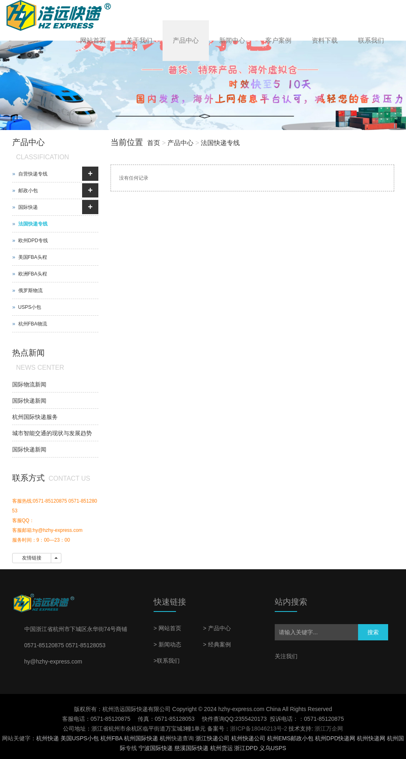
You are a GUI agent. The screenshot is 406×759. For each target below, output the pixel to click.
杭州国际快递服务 (35, 417)
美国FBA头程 (32, 257)
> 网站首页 (167, 628)
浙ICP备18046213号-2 (258, 728)
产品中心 (186, 40)
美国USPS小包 (80, 738)
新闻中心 (232, 40)
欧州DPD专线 (33, 240)
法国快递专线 (220, 142)
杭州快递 (47, 738)
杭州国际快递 (141, 738)
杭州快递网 (371, 738)
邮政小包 (28, 190)
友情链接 (32, 558)
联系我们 (371, 40)
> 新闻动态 (167, 644)
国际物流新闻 (29, 384)
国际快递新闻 (29, 400)
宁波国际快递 (156, 748)
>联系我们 (167, 660)
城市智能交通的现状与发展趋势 (52, 433)
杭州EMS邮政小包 (290, 738)
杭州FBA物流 (32, 324)
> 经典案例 (216, 644)
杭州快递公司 (248, 738)
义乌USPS (272, 748)
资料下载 (325, 40)
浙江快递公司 (212, 738)
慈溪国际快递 (191, 748)
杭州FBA (111, 738)
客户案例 (278, 40)
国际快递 (28, 207)
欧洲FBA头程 (32, 274)
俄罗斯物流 (30, 290)
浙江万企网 (329, 728)
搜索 (373, 632)
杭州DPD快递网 (335, 738)
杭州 (165, 738)
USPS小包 (29, 307)
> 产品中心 (216, 628)
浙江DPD (246, 748)
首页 (153, 142)
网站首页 (93, 40)
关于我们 (139, 40)
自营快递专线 (33, 174)
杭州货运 (221, 748)
